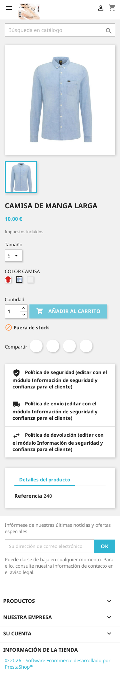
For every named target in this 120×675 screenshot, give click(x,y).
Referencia (28, 496)
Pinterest (86, 346)
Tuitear (52, 346)
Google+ (69, 346)
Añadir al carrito (68, 311)
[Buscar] (60, 30)
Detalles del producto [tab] (44, 479)
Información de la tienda (40, 649)
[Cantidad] (12, 311)
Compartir (36, 346)
